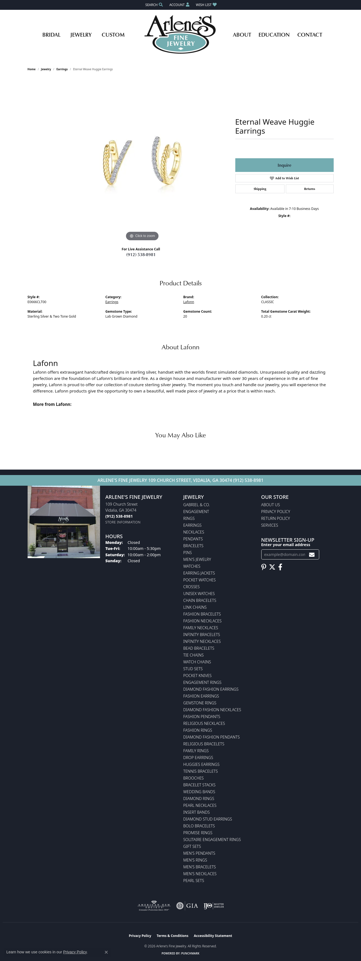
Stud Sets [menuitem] (193, 668)
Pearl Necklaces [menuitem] (200, 805)
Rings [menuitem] (189, 518)
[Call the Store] (119, 516)
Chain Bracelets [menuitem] (199, 600)
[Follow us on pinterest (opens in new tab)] (263, 567)
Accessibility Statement (213, 935)
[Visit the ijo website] (214, 906)
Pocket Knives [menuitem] (197, 675)
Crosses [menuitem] (191, 586)
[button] (153, 5)
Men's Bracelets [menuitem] (199, 866)
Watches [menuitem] (192, 566)
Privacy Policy (275, 511)
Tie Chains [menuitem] (193, 655)
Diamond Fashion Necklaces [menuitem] (212, 709)
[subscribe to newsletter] (312, 554)
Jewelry (81, 34)
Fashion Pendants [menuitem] (201, 716)
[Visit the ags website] (154, 906)
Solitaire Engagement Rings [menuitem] (212, 839)
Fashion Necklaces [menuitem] (202, 620)
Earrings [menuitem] (192, 525)
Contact (309, 34)
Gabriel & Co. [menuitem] (196, 504)
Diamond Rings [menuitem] (198, 798)
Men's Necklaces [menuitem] (200, 873)
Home (32, 69)
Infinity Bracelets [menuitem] (201, 634)
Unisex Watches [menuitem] (199, 593)
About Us (270, 504)
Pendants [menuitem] (193, 538)
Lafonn (188, 302)
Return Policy (275, 518)
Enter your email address (285, 544)
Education (274, 34)
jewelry (46, 69)
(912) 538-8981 (141, 254)
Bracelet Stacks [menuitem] (199, 784)
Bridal (51, 34)
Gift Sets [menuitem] (192, 846)
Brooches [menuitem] (193, 778)
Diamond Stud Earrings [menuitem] (207, 819)
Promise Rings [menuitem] (198, 832)
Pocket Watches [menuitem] (199, 579)
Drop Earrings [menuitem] (198, 757)
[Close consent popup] (106, 952)
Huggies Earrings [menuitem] (201, 764)
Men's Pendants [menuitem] (199, 853)
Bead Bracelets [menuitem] (199, 648)
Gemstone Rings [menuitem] (199, 702)
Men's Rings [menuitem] (195, 860)
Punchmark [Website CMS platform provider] (190, 953)
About (242, 34)
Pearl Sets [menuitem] (193, 880)
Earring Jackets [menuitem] (199, 573)
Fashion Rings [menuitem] (197, 730)
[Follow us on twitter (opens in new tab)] (272, 567)
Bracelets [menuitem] (193, 545)
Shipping (260, 188)
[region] (142, 160)
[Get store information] (123, 522)
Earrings (61, 69)
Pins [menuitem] (187, 552)
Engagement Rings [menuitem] (202, 682)
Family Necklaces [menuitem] (200, 627)
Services (269, 525)
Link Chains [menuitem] (195, 607)
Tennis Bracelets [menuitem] (200, 771)
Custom (113, 34)
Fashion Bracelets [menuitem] (202, 614)
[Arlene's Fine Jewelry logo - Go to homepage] (180, 34)
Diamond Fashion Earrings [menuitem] (211, 689)
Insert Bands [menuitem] (196, 812)
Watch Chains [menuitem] (197, 661)
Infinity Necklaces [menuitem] (202, 641)
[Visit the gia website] (187, 906)
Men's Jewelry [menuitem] (197, 559)
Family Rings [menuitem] (196, 750)
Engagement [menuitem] (196, 511)
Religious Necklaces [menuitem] (204, 723)
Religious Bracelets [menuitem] (203, 743)
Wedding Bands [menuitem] (199, 791)
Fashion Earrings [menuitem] (201, 696)
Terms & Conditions (172, 935)
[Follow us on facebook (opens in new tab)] (280, 567)
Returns (309, 188)
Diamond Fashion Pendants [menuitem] (211, 737)
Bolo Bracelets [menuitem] (199, 825)
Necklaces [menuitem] (193, 532)
